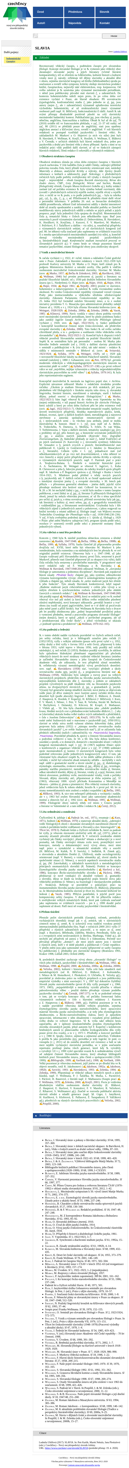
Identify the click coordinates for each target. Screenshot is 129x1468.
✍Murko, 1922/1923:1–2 (69, 335)
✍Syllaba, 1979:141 (99, 372)
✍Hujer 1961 (66, 285)
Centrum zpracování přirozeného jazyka (84, 1465)
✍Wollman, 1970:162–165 (93, 623)
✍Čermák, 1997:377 (77, 993)
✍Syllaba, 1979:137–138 (84, 366)
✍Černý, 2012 (106, 806)
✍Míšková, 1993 (49, 793)
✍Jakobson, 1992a (94, 1066)
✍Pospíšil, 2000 (66, 966)
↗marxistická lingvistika (106, 732)
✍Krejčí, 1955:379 (88, 717)
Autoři (41, 23)
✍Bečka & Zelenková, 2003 (81, 273)
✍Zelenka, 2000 (72, 329)
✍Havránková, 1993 (82, 1069)
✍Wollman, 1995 (94, 799)
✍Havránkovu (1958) (66, 668)
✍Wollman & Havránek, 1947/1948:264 (80, 567)
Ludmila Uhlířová (120, 51)
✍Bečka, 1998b (106, 541)
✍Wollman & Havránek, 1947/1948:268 (97, 593)
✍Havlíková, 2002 (109, 273)
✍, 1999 (59, 1060)
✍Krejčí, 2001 (90, 1082)
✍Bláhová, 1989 (70, 1002)
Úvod (40, 11)
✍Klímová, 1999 (57, 313)
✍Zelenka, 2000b (97, 310)
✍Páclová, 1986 (108, 872)
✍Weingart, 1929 (87, 353)
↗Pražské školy (64, 575)
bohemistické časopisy (13, 60)
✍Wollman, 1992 (106, 962)
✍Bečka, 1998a (87, 541)
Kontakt (105, 23)
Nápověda (74, 23)
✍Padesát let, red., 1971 (81, 817)
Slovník (104, 11)
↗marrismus (46, 735)
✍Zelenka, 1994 (106, 1069)
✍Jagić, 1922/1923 (81, 322)
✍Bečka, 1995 (111, 790)
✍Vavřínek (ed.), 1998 (85, 1060)
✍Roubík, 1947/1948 (63, 541)
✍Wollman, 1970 (67, 820)
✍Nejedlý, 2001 (86, 285)
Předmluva (75, 11)
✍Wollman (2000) (70, 596)
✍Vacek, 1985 (60, 894)
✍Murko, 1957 (55, 273)
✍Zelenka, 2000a (74, 310)
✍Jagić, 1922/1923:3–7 (59, 408)
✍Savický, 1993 (58, 1069)
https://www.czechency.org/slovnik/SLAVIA (66, 1448)
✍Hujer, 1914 (112, 282)
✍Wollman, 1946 (50, 276)
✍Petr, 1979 (98, 360)
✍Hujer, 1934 (47, 285)
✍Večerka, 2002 (49, 969)
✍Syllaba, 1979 (63, 353)
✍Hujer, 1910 (94, 282)
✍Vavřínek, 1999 (110, 1060)
